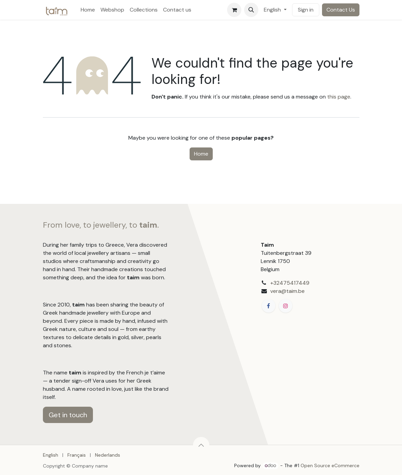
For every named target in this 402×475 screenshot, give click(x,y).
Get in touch (68, 414)
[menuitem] (88, 10)
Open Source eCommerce (330, 465)
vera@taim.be (287, 291)
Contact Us (340, 9)
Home (201, 153)
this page (338, 96)
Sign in (305, 9)
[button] (251, 10)
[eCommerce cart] (234, 10)
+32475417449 (289, 282)
